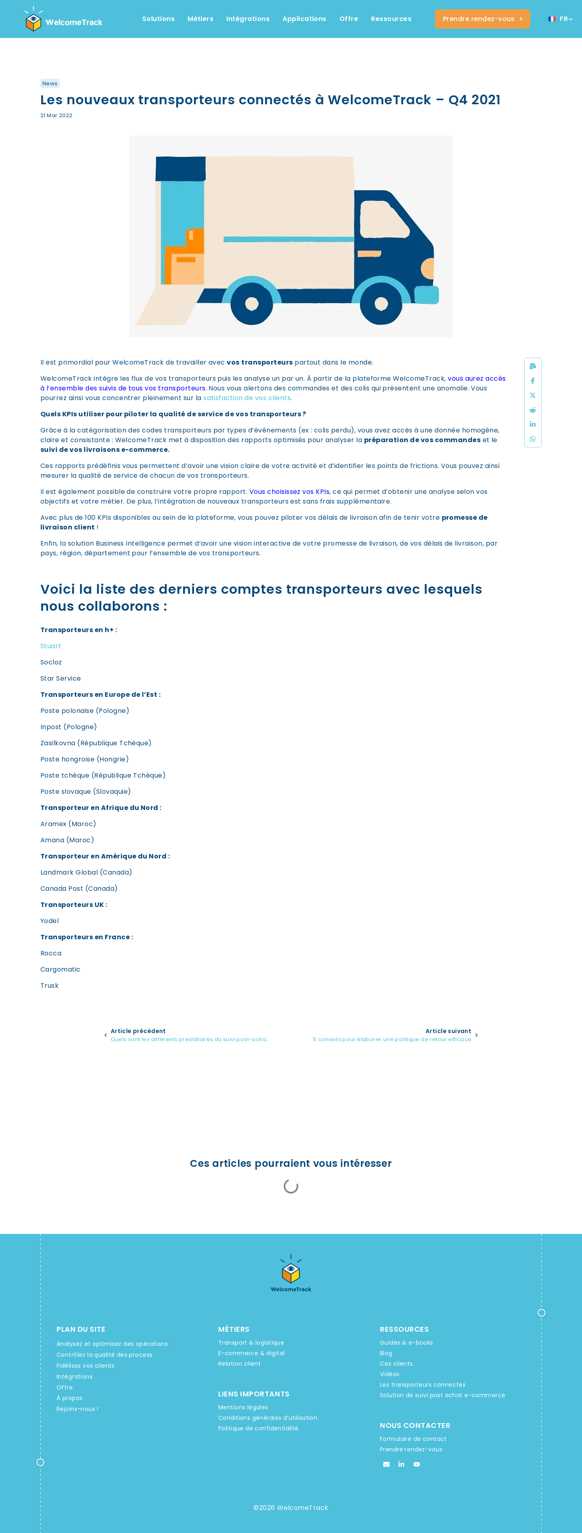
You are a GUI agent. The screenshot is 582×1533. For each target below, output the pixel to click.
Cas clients (396, 1364)
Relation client (239, 1364)
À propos (69, 1398)
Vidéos (390, 1374)
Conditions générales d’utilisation (267, 1418)
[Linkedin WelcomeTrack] (401, 1464)
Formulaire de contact (413, 1439)
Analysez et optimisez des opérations (112, 1344)
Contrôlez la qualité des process (104, 1355)
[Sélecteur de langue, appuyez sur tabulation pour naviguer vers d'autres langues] (560, 19)
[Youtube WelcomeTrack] (416, 1464)
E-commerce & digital (251, 1353)
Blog (386, 1353)
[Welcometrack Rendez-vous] (482, 19)
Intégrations (75, 1377)
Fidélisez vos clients (86, 1366)
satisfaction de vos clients (247, 398)
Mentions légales (243, 1407)
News (50, 83)
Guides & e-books (406, 1343)
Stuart (50, 646)
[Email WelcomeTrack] (386, 1464)
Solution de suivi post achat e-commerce (442, 1395)
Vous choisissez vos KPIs (289, 491)
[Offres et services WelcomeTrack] (349, 19)
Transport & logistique (251, 1343)
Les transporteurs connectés (423, 1385)
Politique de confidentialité (258, 1428)
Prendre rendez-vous (411, 1449)
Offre (65, 1387)
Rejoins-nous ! (78, 1409)
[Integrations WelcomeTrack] (248, 19)
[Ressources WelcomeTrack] (391, 19)
